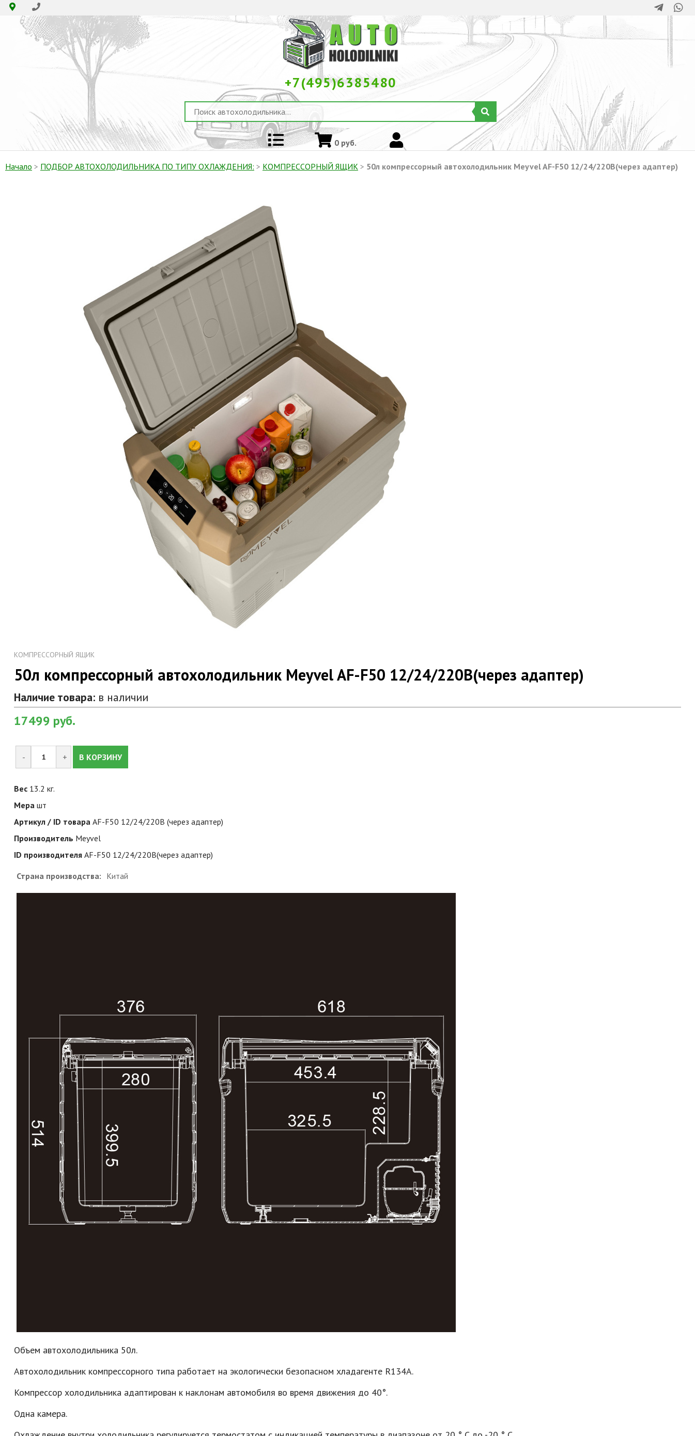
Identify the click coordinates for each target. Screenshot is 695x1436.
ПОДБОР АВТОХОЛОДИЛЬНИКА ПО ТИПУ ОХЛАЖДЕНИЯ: (147, 166)
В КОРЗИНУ (100, 757)
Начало (18, 166)
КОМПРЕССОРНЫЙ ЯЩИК (310, 166)
